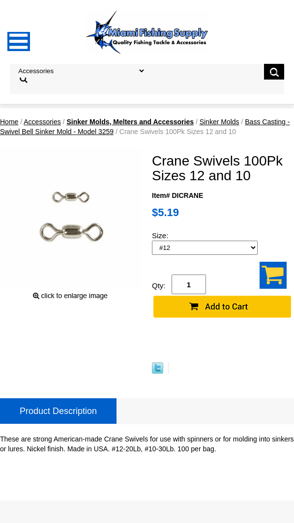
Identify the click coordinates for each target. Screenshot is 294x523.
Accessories (42, 122)
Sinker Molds (219, 122)
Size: (161, 235)
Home (9, 122)
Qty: (159, 285)
